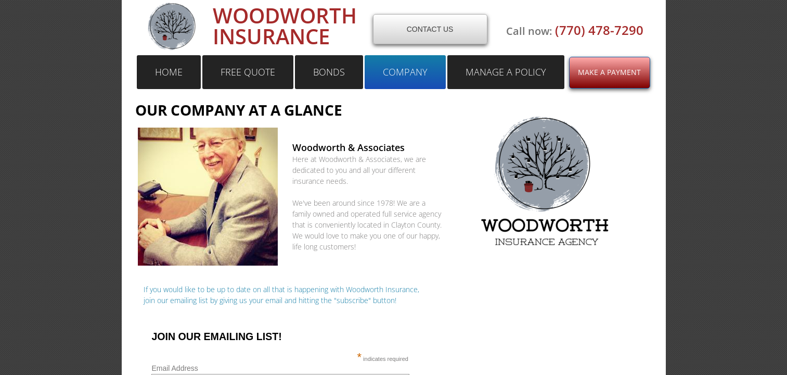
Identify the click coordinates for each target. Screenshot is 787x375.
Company (405, 72)
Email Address (277, 368)
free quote (248, 72)
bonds (329, 72)
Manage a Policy (506, 72)
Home (169, 72)
